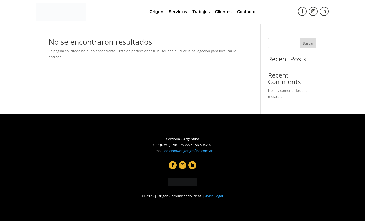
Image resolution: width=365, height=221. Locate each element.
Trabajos (201, 11)
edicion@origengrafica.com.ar (188, 150)
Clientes (223, 11)
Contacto (246, 11)
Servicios (178, 11)
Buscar (308, 43)
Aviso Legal (214, 196)
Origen (156, 11)
